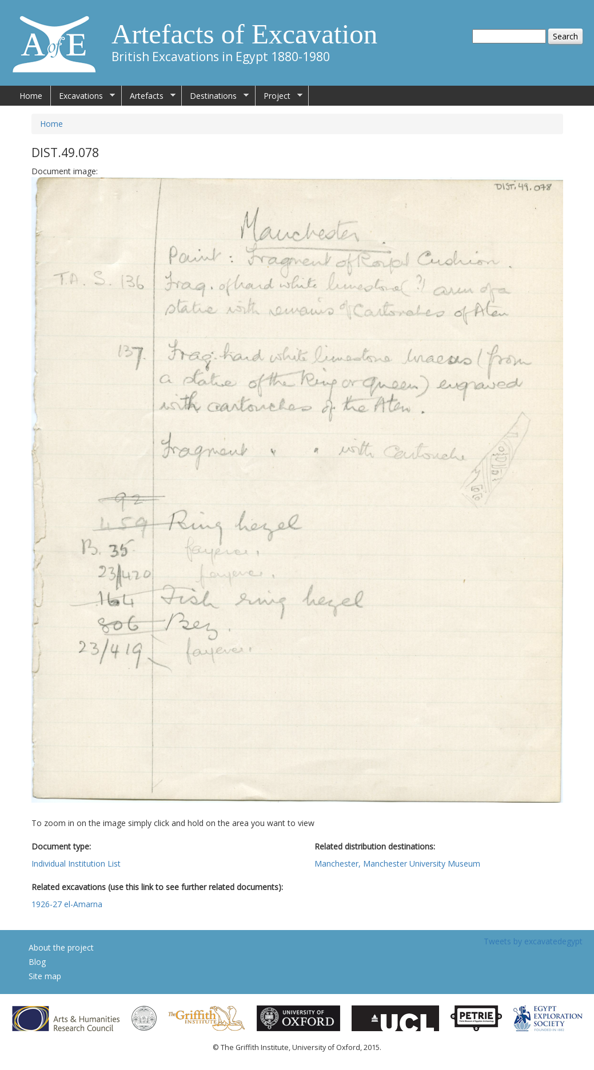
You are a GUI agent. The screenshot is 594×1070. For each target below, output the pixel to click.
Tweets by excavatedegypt (533, 941)
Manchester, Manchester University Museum (397, 863)
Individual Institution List (76, 863)
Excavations (83, 96)
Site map (45, 976)
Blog (37, 961)
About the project (61, 947)
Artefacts (149, 96)
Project (279, 96)
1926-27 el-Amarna (66, 904)
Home (30, 95)
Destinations (215, 96)
